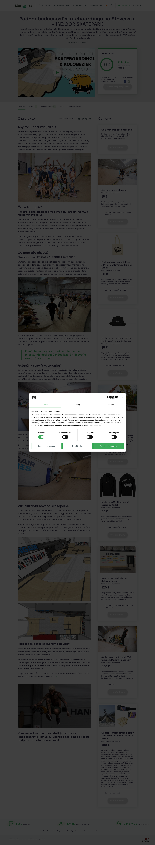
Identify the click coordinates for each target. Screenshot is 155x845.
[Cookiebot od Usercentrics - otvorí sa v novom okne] (108, 397)
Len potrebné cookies (46, 446)
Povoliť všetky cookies (108, 446)
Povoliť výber (77, 446)
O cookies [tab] (110, 404)
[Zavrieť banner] (123, 397)
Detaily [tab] (77, 404)
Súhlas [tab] (45, 404)
